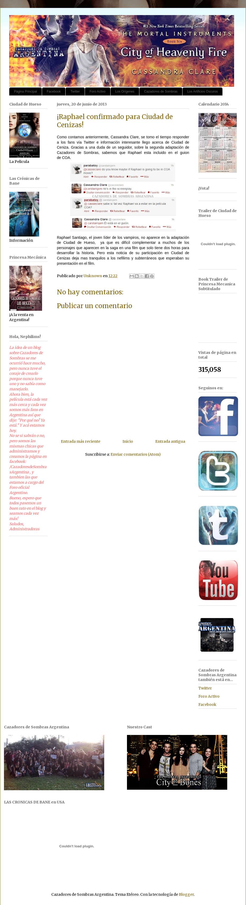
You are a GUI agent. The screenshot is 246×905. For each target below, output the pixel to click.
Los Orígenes (124, 91)
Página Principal (25, 91)
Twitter (75, 91)
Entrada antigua (170, 441)
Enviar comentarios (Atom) (136, 454)
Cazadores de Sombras (160, 91)
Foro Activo (98, 91)
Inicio (127, 441)
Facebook (54, 91)
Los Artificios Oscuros (202, 91)
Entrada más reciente (80, 441)
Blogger (186, 894)
